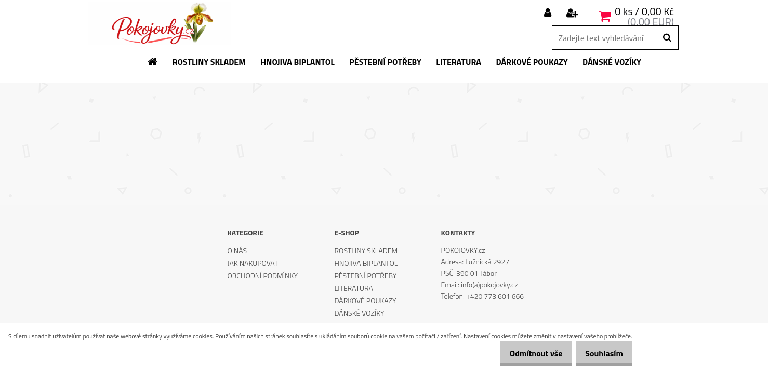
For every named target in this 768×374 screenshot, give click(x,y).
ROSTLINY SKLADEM (366, 250)
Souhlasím (600, 353)
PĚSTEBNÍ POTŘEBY (366, 275)
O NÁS (237, 250)
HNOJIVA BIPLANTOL (366, 263)
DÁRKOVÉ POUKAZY (365, 300)
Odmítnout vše (524, 353)
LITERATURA (354, 288)
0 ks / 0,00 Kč (644, 11)
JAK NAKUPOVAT (252, 263)
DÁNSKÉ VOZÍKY (360, 313)
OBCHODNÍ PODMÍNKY (262, 275)
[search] (667, 38)
